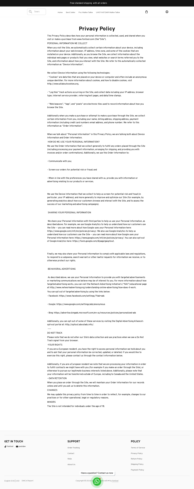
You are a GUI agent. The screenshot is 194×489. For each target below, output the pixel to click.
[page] (115, 480)
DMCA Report (27, 481)
